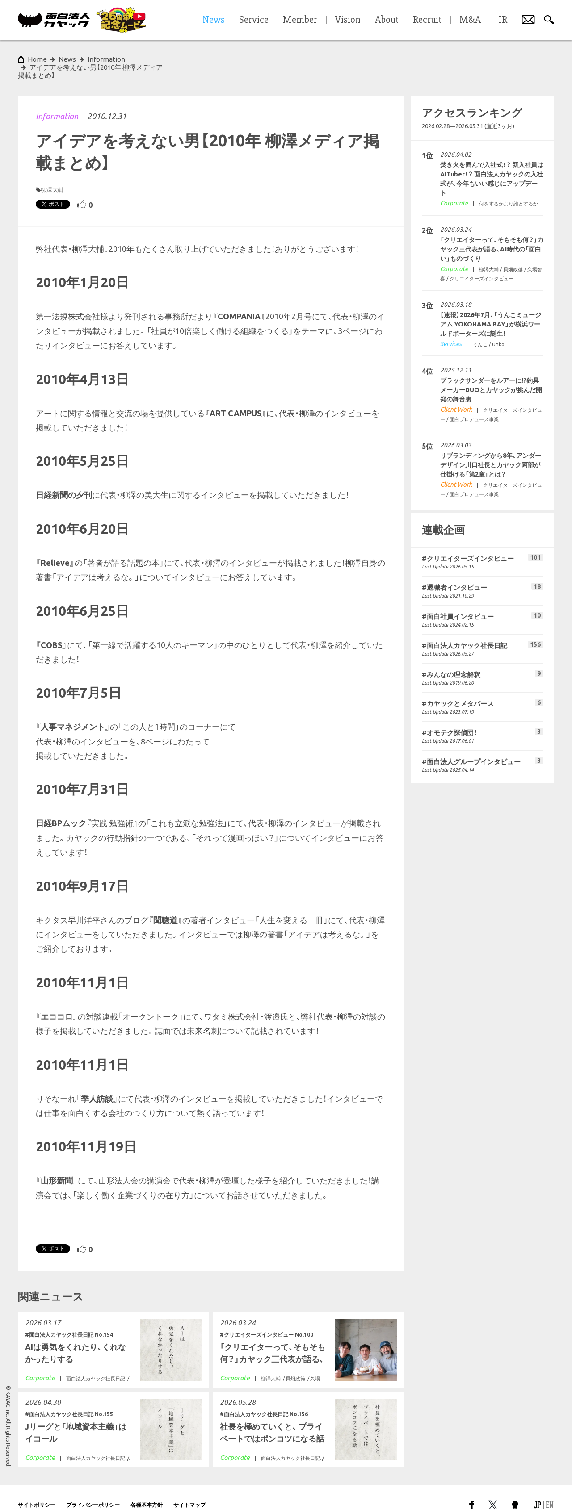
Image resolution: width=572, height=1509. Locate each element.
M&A (470, 20)
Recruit (427, 20)
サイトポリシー (36, 1489)
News (67, 59)
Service (254, 20)
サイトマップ (189, 1489)
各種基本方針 (146, 1489)
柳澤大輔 (52, 174)
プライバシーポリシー (93, 1489)
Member (300, 20)
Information (57, 100)
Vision (348, 20)
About (387, 20)
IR (503, 20)
